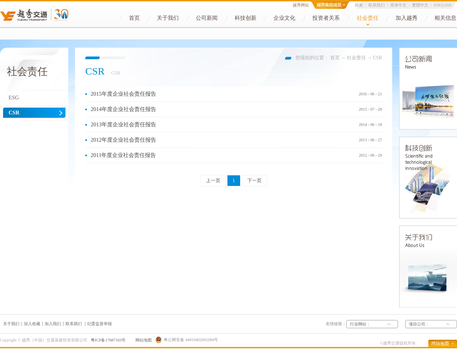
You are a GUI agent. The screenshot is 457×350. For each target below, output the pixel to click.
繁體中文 (420, 5)
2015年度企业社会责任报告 (123, 94)
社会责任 (356, 57)
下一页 (254, 180)
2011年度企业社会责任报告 (123, 155)
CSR (377, 57)
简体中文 (398, 5)
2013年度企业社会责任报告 (123, 124)
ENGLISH (442, 5)
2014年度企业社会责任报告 (123, 109)
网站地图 (142, 340)
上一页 (213, 180)
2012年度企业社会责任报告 (123, 140)
